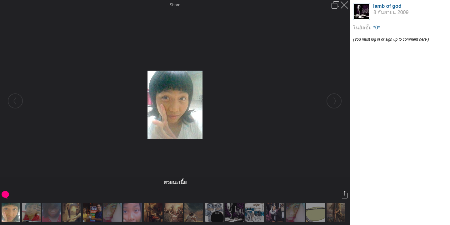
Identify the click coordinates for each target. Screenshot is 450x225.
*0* (376, 27)
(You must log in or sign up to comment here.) (391, 39)
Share (175, 4)
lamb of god (387, 6)
